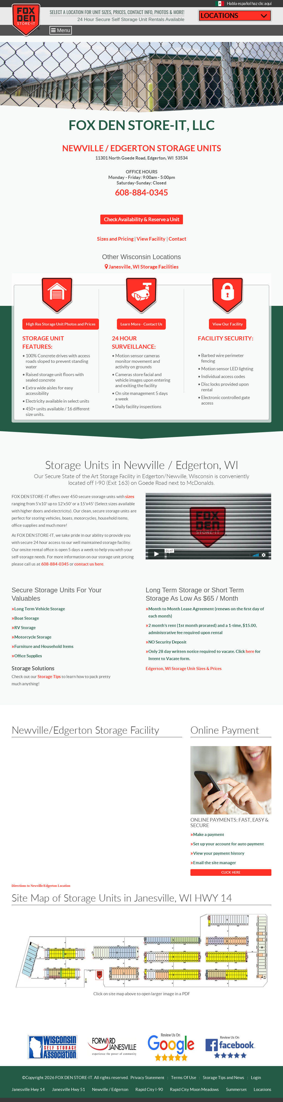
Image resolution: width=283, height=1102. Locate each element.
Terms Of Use (183, 1077)
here (250, 651)
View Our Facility (228, 324)
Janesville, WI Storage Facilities (144, 267)
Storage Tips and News (223, 1077)
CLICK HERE (230, 872)
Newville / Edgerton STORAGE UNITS (141, 148)
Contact (177, 239)
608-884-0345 (141, 192)
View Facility (151, 239)
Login (256, 1077)
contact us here (88, 564)
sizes (129, 496)
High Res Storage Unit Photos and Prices (60, 324)
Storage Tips (49, 676)
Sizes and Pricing (115, 239)
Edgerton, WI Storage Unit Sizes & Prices (184, 668)
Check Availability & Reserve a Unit (141, 219)
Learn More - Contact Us (141, 324)
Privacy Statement (147, 1077)
